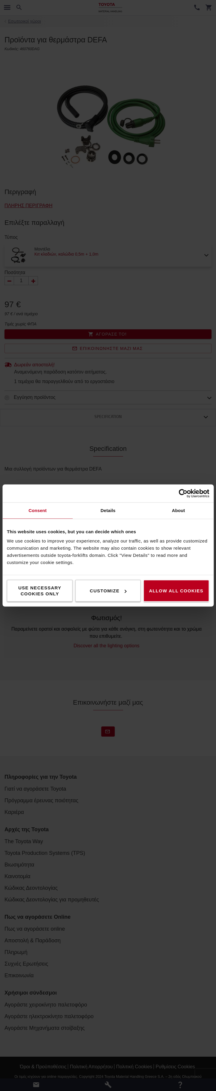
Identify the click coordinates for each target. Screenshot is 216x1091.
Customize (108, 590)
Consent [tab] (37, 510)
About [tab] (178, 510)
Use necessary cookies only (39, 590)
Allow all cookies (176, 590)
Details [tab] (108, 510)
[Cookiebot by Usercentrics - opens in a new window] (183, 493)
